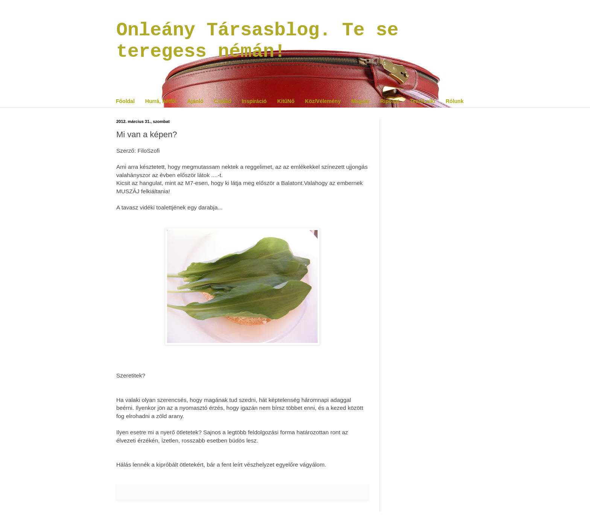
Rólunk (454, 101)
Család (222, 101)
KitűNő (286, 101)
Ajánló (195, 101)
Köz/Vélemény (323, 101)
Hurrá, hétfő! (161, 101)
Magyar (360, 101)
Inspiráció (254, 101)
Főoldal (125, 101)
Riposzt (389, 101)
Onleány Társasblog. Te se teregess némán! (257, 41)
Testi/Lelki (422, 101)
